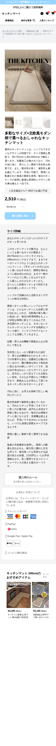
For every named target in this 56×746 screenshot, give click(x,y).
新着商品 (9, 20)
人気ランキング (46, 20)
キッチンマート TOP (12, 31)
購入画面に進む (23, 215)
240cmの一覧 (32, 31)
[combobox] (15, 207)
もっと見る (46, 575)
